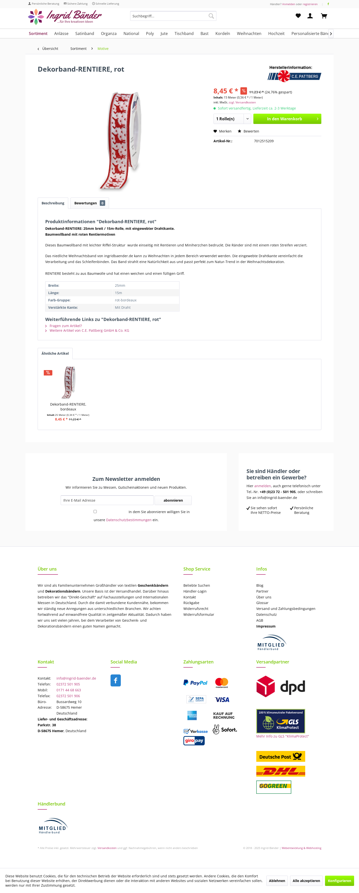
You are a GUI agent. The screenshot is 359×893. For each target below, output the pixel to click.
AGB (259, 620)
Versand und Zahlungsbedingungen (285, 608)
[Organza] (109, 33)
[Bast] (204, 33)
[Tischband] (184, 33)
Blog (259, 585)
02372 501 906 (68, 696)
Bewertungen (89, 203)
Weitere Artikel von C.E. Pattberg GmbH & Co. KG (87, 330)
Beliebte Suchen (196, 585)
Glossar (262, 602)
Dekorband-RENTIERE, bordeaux (68, 406)
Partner (262, 591)
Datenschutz (266, 614)
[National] (131, 33)
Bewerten (248, 131)
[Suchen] (211, 16)
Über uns (263, 597)
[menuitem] (173, 18)
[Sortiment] (38, 33)
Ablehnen (277, 880)
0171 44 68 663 (68, 690)
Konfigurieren (339, 880)
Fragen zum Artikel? (63, 325)
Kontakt (189, 597)
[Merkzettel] (298, 16)
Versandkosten (107, 848)
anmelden (262, 486)
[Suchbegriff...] (173, 16)
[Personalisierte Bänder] (312, 33)
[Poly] (150, 33)
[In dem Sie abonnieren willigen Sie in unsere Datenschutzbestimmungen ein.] (95, 511)
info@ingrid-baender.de (76, 678)
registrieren (310, 4)
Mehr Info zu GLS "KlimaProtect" (282, 736)
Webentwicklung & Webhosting (301, 848)
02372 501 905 (68, 684)
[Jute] (164, 33)
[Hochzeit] (276, 33)
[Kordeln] (223, 33)
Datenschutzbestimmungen (129, 520)
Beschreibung (53, 203)
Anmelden (288, 4)
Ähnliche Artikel (55, 353)
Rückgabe (191, 602)
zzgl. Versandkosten (242, 102)
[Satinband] (85, 33)
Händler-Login (195, 591)
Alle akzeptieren (306, 880)
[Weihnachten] (249, 33)
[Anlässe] (61, 33)
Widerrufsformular (198, 614)
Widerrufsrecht (195, 608)
